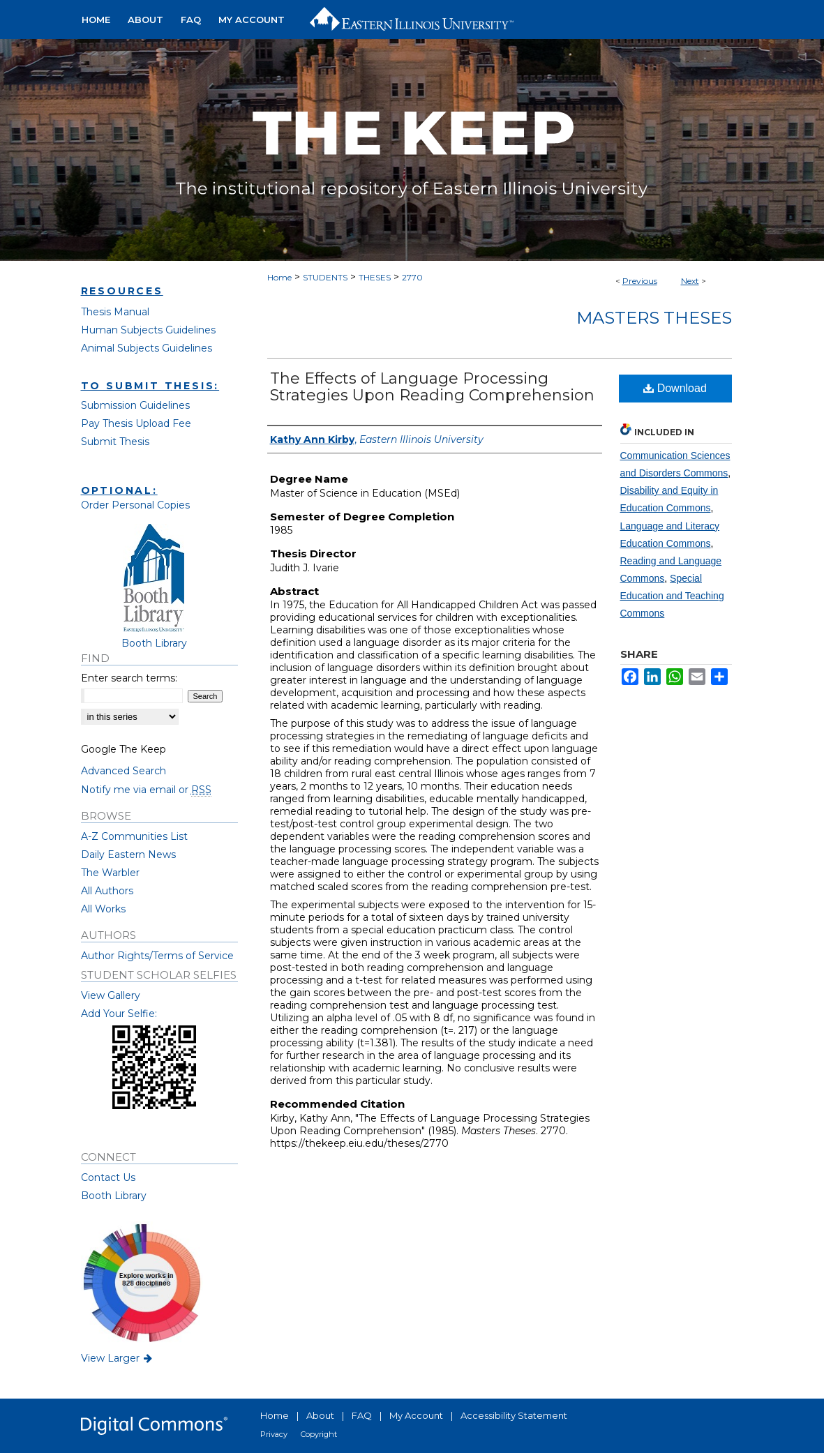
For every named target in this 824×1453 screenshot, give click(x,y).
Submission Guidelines (135, 405)
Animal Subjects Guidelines (146, 348)
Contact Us (108, 1177)
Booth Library (114, 1195)
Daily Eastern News (128, 854)
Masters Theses (654, 318)
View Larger (118, 1358)
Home (279, 277)
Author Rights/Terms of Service (157, 955)
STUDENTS (325, 277)
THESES (375, 277)
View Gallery (110, 995)
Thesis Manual (115, 312)
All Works (103, 909)
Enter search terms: (129, 678)
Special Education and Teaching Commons (672, 596)
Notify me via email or (146, 789)
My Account (416, 1415)
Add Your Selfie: (119, 1013)
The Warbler (110, 872)
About (320, 1415)
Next (690, 281)
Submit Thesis (115, 441)
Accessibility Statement (513, 1415)
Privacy (273, 1434)
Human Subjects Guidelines (148, 330)
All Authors (107, 890)
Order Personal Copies (135, 505)
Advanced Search (123, 771)
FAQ (362, 1415)
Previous (639, 281)
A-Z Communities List (134, 836)
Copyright (319, 1434)
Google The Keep (123, 749)
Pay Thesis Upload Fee (136, 423)
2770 (412, 277)
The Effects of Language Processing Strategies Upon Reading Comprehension (432, 387)
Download (675, 388)
